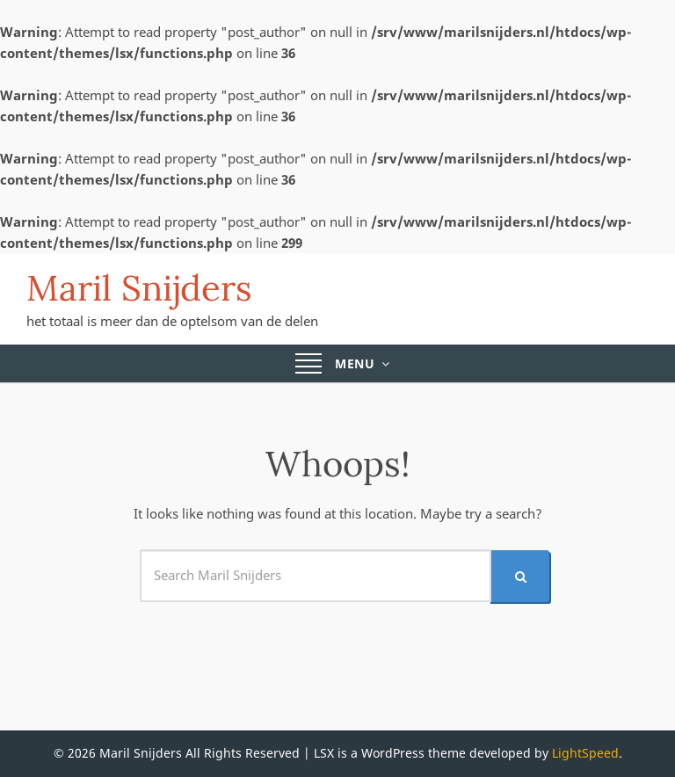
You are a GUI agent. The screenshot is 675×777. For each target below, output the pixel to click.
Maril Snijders (139, 287)
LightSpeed (585, 752)
